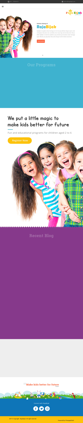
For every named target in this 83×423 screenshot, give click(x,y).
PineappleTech (69, 420)
